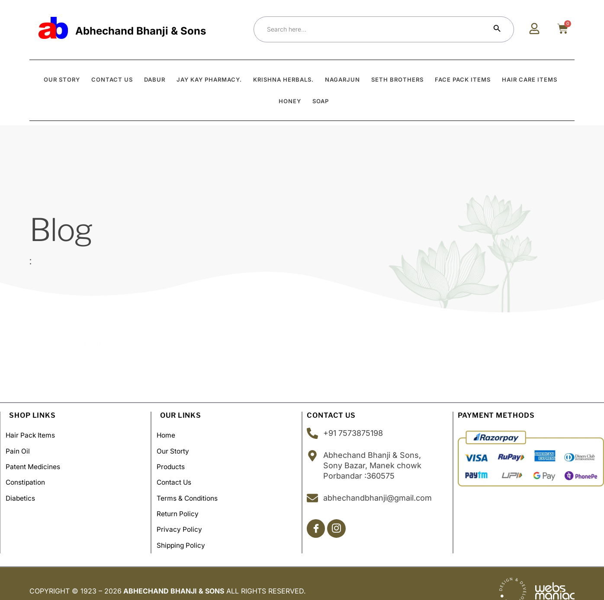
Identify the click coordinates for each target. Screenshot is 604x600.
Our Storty (176, 448)
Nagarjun (342, 79)
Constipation (29, 476)
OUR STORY (62, 79)
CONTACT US (112, 79)
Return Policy (181, 503)
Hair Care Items (529, 79)
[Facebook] (316, 529)
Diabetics (24, 490)
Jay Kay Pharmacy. (209, 79)
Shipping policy (185, 531)
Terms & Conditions (192, 490)
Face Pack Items (463, 79)
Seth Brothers (397, 79)
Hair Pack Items (34, 434)
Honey (290, 101)
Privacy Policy (183, 517)
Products (174, 462)
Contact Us (178, 476)
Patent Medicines (36, 462)
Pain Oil (21, 448)
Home (170, 434)
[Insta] (338, 529)
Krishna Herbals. (283, 79)
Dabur (154, 79)
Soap (320, 101)
